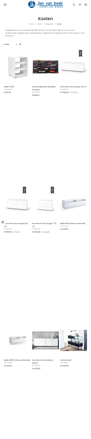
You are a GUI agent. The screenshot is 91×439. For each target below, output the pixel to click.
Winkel (50, 270)
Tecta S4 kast (66, 190)
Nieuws (50, 267)
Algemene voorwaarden (57, 284)
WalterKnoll (37, 331)
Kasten (7, 341)
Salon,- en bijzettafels (13, 345)
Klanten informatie (55, 291)
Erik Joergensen (39, 341)
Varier (35, 334)
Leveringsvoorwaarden (56, 256)
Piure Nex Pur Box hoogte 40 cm (73, 87)
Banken (7, 324)
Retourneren (52, 260)
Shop (39, 24)
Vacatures (51, 302)
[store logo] (45, 4)
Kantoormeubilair (11, 334)
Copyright (51, 298)
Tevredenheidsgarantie (57, 263)
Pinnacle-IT (22, 313)
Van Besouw (38, 345)
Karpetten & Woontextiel (14, 338)
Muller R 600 (9, 87)
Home (31, 24)
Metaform (37, 352)
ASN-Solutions (9, 313)
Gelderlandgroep (40, 327)
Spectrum (37, 348)
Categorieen (49, 24)
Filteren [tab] (2, 222)
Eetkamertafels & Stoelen (14, 327)
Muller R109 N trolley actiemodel (17, 190)
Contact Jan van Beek (56, 288)
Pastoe (35, 324)
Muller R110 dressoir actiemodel (72, 138)
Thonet (36, 338)
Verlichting (8, 348)
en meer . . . (37, 355)
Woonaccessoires (11, 352)
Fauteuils (7, 331)
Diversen (7, 355)
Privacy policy (53, 295)
